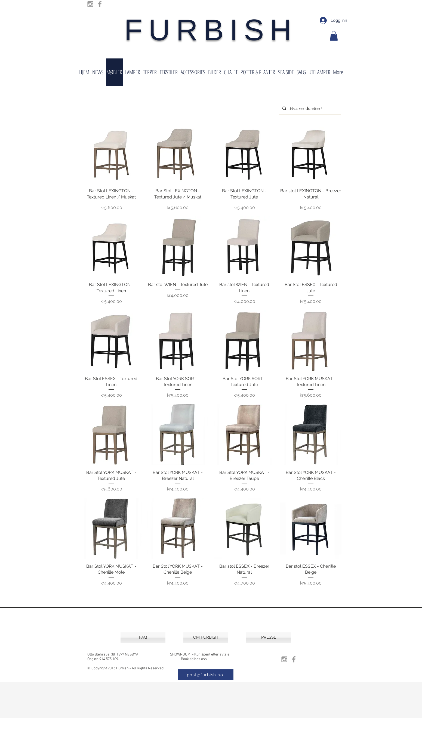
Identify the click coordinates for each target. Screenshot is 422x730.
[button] (334, 36)
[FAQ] (143, 637)
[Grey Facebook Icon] (100, 4)
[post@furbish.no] (205, 674)
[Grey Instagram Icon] (90, 4)
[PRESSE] (268, 637)
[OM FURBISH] (205, 637)
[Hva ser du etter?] (309, 108)
